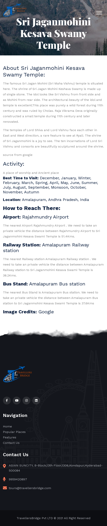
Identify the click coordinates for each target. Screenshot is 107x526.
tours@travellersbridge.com (30, 488)
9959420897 (18, 479)
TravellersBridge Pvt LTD (35, 518)
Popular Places (14, 432)
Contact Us (11, 443)
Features (9, 437)
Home (7, 426)
